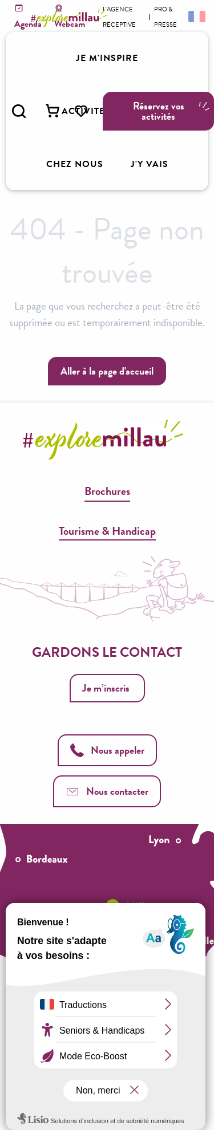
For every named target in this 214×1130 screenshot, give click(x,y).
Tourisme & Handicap (107, 530)
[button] (19, 111)
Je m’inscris (106, 688)
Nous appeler (107, 750)
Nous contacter (107, 791)
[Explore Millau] (71, 18)
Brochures (107, 490)
